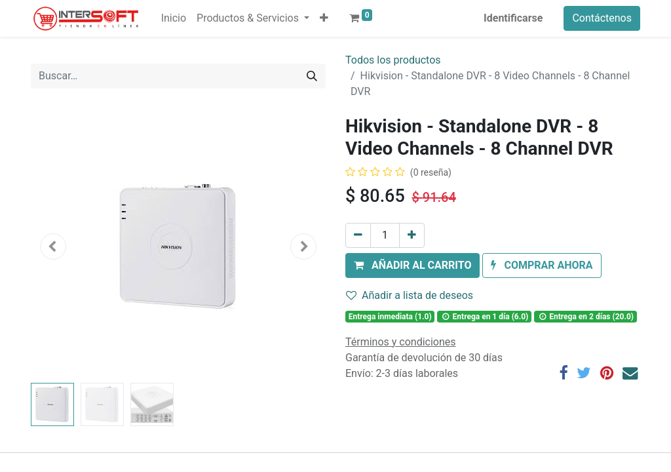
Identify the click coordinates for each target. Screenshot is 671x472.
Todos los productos (393, 60)
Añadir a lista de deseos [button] (409, 295)
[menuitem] (173, 18)
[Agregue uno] (412, 235)
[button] (324, 18)
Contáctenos (602, 18)
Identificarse (513, 18)
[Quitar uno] (358, 235)
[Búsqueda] (312, 76)
